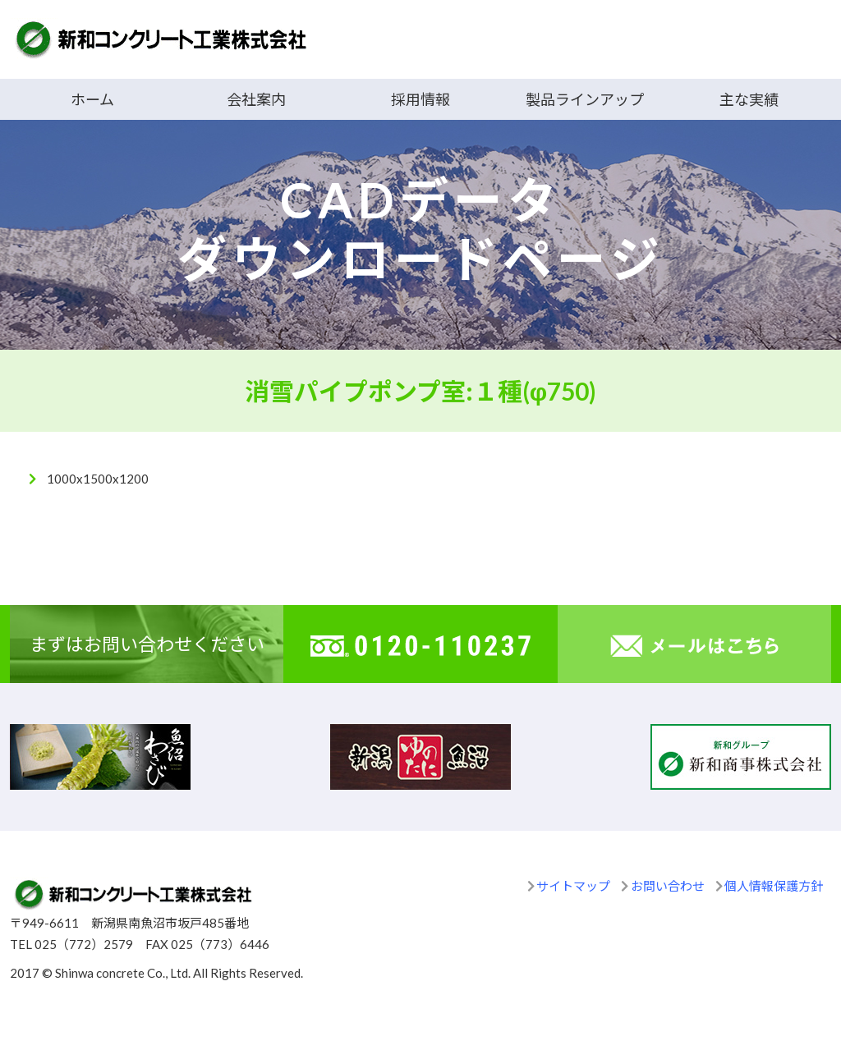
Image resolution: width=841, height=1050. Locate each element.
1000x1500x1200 (98, 478)
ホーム (92, 99)
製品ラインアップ (585, 99)
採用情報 (420, 99)
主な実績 (749, 99)
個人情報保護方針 (773, 885)
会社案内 (256, 99)
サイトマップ (573, 885)
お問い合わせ (668, 885)
